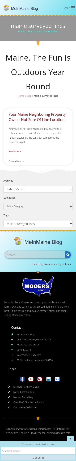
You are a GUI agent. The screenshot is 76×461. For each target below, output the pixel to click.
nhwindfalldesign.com (58, 432)
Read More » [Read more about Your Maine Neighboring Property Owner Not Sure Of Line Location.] (15, 151)
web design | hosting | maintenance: (26, 432)
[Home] (21, 31)
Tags (6, 215)
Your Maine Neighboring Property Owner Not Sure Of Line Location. (37, 117)
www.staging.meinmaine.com (37, 428)
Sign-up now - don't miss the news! (38, 444)
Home (20, 96)
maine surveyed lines (47, 31)
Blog (28, 96)
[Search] (68, 254)
